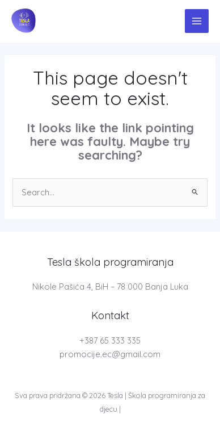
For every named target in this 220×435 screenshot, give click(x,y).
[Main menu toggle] (197, 21)
